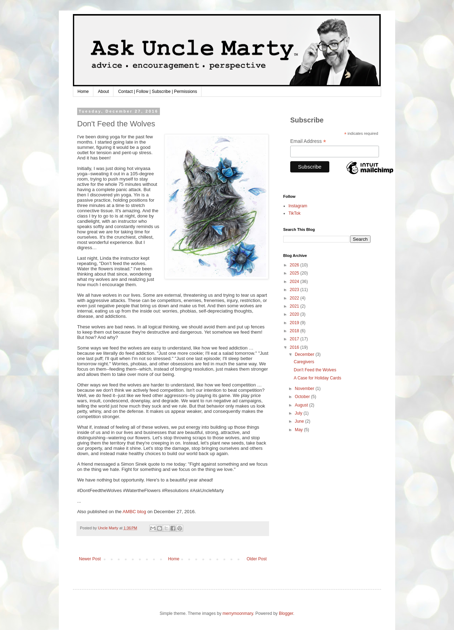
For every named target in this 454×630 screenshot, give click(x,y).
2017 (295, 338)
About (103, 91)
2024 (295, 281)
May (299, 429)
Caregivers (304, 361)
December (305, 354)
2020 (295, 314)
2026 (295, 265)
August (302, 405)
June (300, 421)
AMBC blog (134, 511)
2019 (295, 322)
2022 (295, 298)
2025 (295, 273)
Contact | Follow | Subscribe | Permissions (157, 91)
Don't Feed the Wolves (315, 369)
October (303, 396)
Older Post (257, 558)
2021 (295, 306)
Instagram (297, 205)
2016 (295, 347)
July (299, 413)
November (305, 388)
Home (83, 91)
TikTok (294, 213)
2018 (295, 330)
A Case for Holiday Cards (317, 378)
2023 (295, 289)
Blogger (286, 613)
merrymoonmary (238, 613)
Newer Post (90, 558)
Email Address (308, 141)
